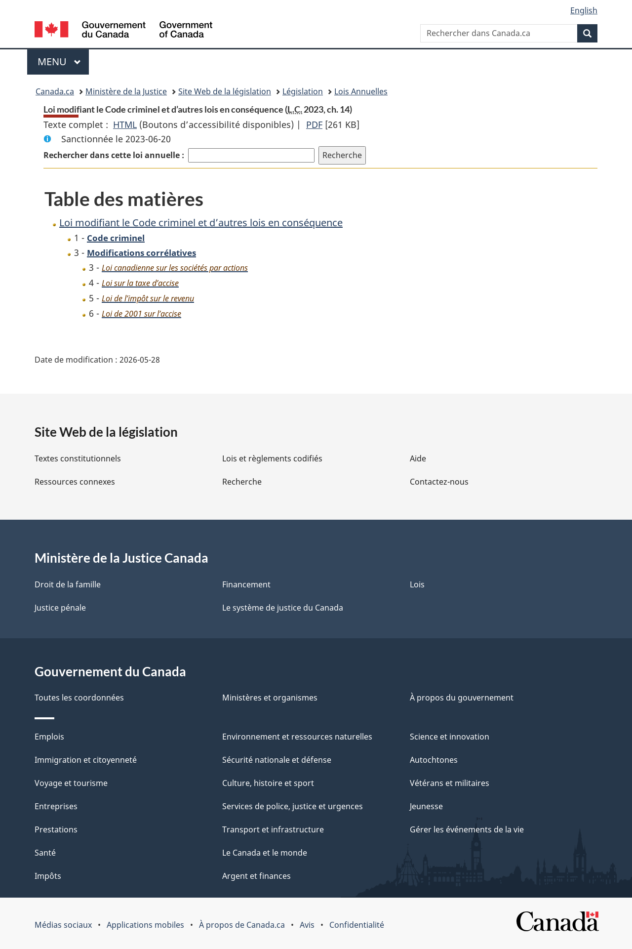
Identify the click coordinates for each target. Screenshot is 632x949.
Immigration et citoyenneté (86, 759)
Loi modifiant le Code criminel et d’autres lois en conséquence (201, 222)
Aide (418, 458)
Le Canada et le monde (264, 852)
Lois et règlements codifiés (272, 458)
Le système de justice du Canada (282, 607)
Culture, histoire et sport (268, 783)
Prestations (56, 829)
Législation (302, 91)
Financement (246, 584)
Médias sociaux (63, 924)
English (583, 10)
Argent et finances (256, 875)
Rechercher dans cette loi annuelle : (113, 155)
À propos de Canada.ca (242, 924)
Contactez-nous (439, 481)
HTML (125, 124)
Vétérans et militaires (449, 783)
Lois (417, 584)
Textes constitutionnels (78, 458)
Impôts (48, 875)
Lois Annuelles (361, 91)
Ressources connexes (75, 481)
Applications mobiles (145, 924)
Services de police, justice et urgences (292, 806)
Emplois (49, 736)
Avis (307, 924)
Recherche (242, 481)
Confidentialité (356, 924)
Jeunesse (426, 806)
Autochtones (434, 759)
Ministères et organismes (269, 697)
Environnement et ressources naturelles (297, 736)
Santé (45, 852)
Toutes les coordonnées (79, 697)
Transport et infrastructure (273, 829)
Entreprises (56, 806)
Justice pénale (60, 607)
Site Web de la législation (224, 91)
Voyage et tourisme (71, 783)
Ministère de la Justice (126, 91)
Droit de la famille (68, 584)
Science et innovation (449, 736)
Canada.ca (55, 91)
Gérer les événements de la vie (467, 829)
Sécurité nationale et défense (276, 759)
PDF (314, 124)
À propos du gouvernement (462, 697)
